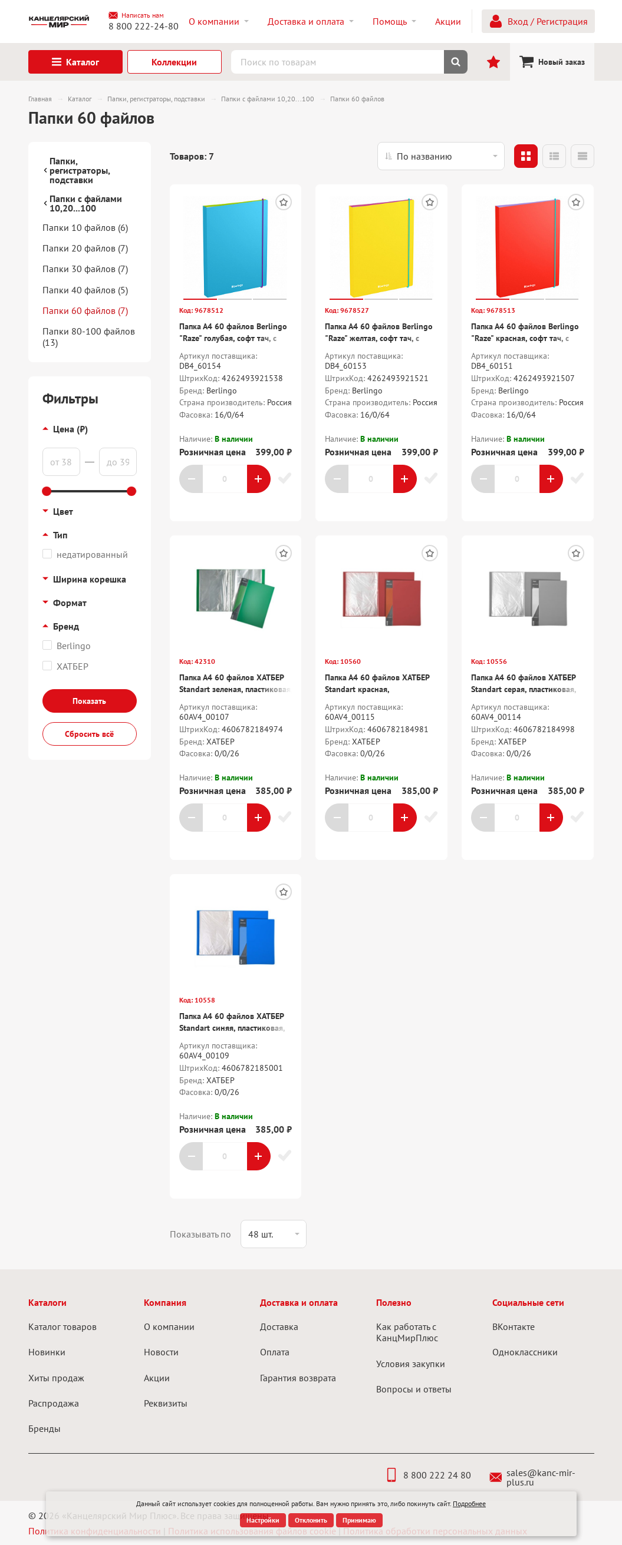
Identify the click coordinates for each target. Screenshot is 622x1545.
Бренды (44, 1428)
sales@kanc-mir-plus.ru (532, 1477)
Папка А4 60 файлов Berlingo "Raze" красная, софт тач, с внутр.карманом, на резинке (525, 338)
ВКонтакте (513, 1326)
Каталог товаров (62, 1326)
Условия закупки (410, 1363)
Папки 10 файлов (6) (85, 227)
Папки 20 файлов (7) (85, 248)
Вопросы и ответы (414, 1389)
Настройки (262, 1520)
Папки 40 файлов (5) (85, 290)
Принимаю (359, 1520)
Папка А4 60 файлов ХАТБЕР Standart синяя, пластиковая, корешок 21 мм (232, 1027)
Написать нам (136, 15)
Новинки (46, 1352)
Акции (157, 1378)
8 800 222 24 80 (427, 1475)
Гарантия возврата (298, 1378)
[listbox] (441, 156)
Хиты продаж (56, 1378)
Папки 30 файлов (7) (85, 268)
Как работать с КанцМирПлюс (407, 1332)
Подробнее (469, 1503)
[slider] (47, 491)
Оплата (274, 1352)
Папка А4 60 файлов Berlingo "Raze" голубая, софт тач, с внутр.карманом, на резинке (233, 338)
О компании (169, 1326)
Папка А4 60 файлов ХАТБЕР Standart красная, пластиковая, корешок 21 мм (378, 689)
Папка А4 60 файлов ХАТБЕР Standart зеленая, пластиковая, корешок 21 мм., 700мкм (235, 689)
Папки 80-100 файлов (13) (88, 336)
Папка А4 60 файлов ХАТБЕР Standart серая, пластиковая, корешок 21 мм (523, 689)
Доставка (279, 1326)
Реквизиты (165, 1403)
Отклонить (311, 1520)
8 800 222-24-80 (143, 26)
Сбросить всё (89, 734)
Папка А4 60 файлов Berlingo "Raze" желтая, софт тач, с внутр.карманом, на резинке (379, 338)
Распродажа (53, 1403)
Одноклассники (525, 1352)
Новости (161, 1352)
